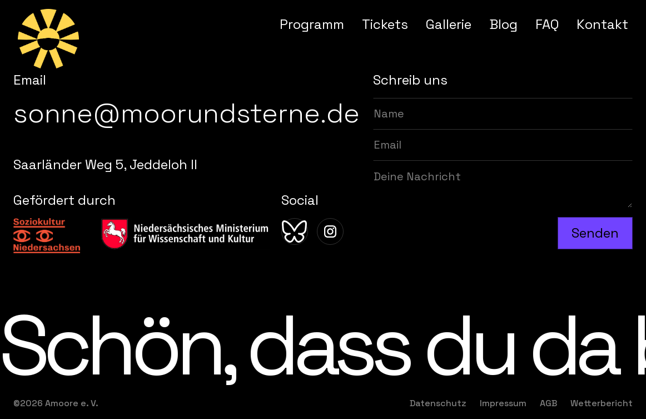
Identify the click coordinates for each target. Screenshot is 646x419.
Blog (503, 24)
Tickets (385, 24)
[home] (48, 38)
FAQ (547, 24)
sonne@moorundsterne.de (186, 113)
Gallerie (448, 24)
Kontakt (602, 24)
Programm (312, 24)
